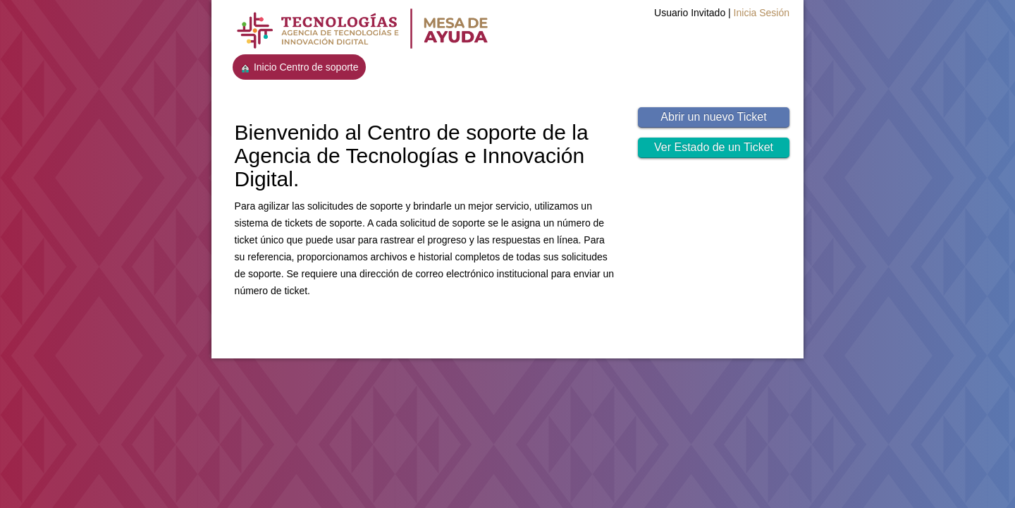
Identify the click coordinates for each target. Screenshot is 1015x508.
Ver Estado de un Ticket (713, 147)
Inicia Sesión (761, 12)
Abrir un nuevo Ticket (713, 117)
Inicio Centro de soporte (299, 67)
